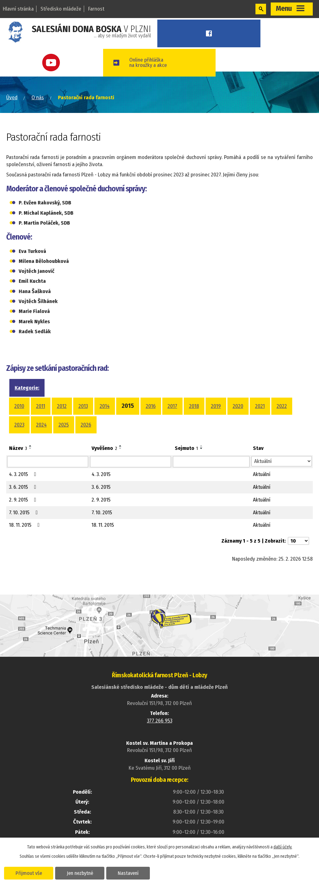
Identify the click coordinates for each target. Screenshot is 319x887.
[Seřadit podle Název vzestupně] (30, 446)
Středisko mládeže (60, 9)
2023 (19, 425)
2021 (260, 406)
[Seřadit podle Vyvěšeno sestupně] (120, 448)
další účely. (283, 846)
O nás (37, 97)
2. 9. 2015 (24, 500)
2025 (64, 425)
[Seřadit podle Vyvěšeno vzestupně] (120, 446)
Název (18, 448)
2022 (282, 406)
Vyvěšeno (104, 448)
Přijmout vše (29, 873)
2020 (238, 406)
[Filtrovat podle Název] (47, 461)
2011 (40, 406)
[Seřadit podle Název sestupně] (30, 448)
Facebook (211, 33)
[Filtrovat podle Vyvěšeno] (130, 461)
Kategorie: (27, 388)
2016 (151, 406)
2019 (216, 406)
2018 (194, 406)
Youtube (53, 63)
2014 (105, 406)
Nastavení (128, 873)
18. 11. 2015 (25, 525)
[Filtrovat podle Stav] (281, 461)
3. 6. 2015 (24, 487)
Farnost (96, 9)
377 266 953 (159, 720)
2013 (83, 406)
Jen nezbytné (80, 873)
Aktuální (261, 474)
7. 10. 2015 (24, 512)
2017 (172, 406)
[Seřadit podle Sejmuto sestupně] (201, 448)
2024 (41, 425)
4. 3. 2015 (24, 474)
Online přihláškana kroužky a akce (152, 62)
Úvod (11, 97)
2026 (86, 425)
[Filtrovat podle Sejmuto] (211, 461)
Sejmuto (186, 448)
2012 (62, 406)
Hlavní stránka (18, 9)
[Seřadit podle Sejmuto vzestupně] (201, 446)
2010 (19, 406)
